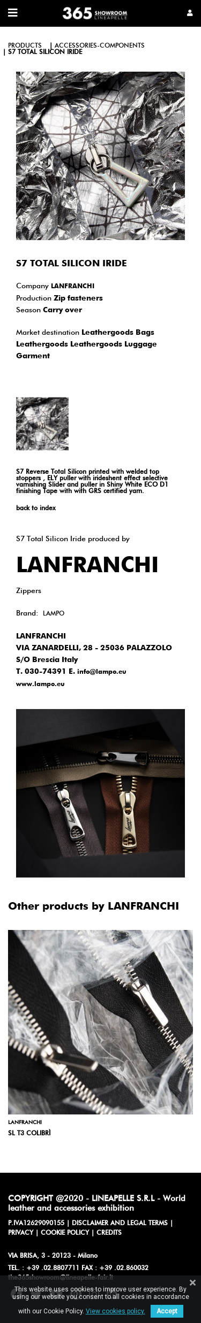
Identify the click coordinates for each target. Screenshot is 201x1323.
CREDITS (109, 1233)
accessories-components (100, 46)
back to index (35, 508)
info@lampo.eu (101, 672)
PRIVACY (20, 1233)
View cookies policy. (115, 1311)
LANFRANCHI (72, 286)
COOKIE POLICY (65, 1233)
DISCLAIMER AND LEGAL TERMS (120, 1223)
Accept (167, 1311)
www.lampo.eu (40, 684)
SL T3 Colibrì (29, 1133)
